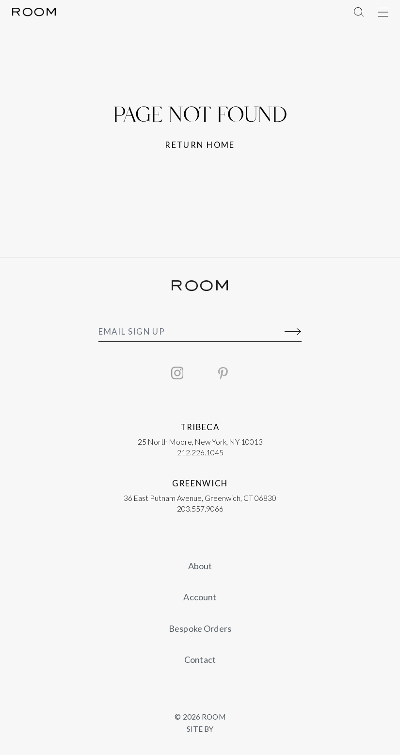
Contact (200, 659)
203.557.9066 (200, 508)
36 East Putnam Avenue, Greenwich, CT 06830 (200, 498)
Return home (200, 145)
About (200, 566)
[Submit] (293, 332)
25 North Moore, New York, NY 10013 (200, 441)
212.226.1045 (200, 452)
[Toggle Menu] (383, 12)
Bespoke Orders (200, 628)
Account (199, 597)
